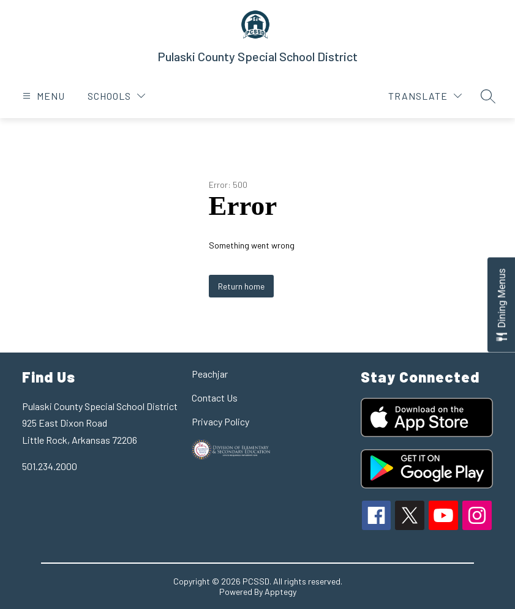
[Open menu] (42, 95)
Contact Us (215, 397)
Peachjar (210, 373)
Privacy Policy (220, 421)
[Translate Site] (425, 95)
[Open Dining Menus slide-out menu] (501, 304)
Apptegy (280, 591)
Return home (241, 286)
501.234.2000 (49, 466)
